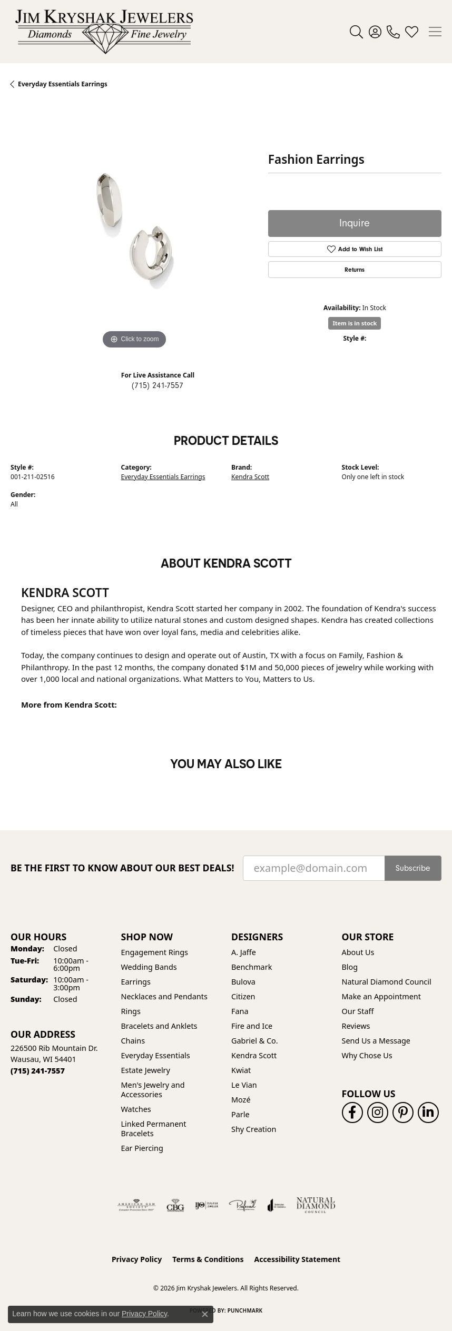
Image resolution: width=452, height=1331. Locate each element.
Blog (350, 967)
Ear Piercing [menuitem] (142, 1148)
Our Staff (358, 1011)
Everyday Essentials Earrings (163, 476)
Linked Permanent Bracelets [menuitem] (153, 1128)
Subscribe (413, 868)
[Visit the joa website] (277, 1205)
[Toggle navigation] (435, 31)
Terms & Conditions (207, 1259)
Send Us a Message (376, 1041)
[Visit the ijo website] (207, 1205)
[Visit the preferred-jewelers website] (243, 1205)
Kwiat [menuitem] (241, 1070)
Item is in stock (354, 323)
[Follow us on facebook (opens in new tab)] (352, 1112)
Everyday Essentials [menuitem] (155, 1055)
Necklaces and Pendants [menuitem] (164, 996)
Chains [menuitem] (133, 1041)
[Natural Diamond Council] (316, 1205)
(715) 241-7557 (157, 385)
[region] (134, 228)
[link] (393, 31)
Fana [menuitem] (240, 1011)
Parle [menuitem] (240, 1114)
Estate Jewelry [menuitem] (145, 1070)
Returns (355, 269)
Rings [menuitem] (131, 1011)
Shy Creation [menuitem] (253, 1129)
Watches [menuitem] (136, 1109)
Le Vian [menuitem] (244, 1085)
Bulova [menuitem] (243, 982)
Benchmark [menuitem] (251, 967)
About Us (358, 952)
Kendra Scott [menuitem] (254, 1055)
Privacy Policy (137, 1259)
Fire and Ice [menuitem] (251, 1026)
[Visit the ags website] (136, 1205)
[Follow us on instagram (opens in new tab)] (377, 1112)
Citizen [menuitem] (243, 996)
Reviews (356, 1026)
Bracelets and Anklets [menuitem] (159, 1026)
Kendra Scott (250, 476)
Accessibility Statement (297, 1259)
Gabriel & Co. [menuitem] (254, 1041)
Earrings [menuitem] (136, 982)
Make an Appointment (381, 996)
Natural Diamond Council (386, 982)
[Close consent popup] (205, 1314)
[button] (356, 31)
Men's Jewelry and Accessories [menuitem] (153, 1089)
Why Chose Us (367, 1055)
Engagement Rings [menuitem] (155, 952)
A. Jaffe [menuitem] (243, 952)
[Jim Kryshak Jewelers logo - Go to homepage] (104, 31)
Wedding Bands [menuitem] (149, 967)
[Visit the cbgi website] (175, 1205)
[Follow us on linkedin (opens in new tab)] (428, 1112)
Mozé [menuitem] (241, 1100)
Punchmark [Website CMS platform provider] (245, 1310)
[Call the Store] (38, 1071)
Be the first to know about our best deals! (122, 867)
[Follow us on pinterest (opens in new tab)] (403, 1112)
